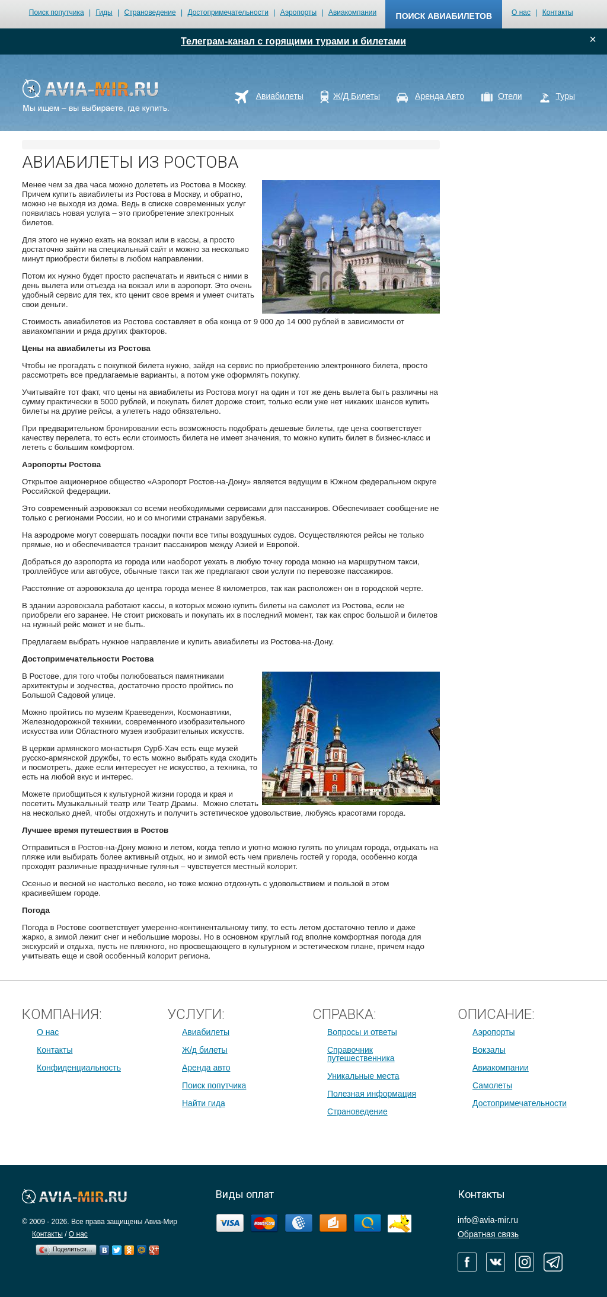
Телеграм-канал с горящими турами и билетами (293, 41)
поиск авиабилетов (444, 16)
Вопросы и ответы (362, 1032)
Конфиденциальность (79, 1067)
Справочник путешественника (361, 1054)
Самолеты (492, 1085)
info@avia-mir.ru (488, 1220)
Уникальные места (363, 1076)
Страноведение (149, 12)
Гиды (104, 12)
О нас (521, 12)
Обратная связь (488, 1234)
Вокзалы (489, 1050)
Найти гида (203, 1103)
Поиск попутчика (56, 12)
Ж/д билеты (205, 1050)
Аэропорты (298, 12)
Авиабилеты (205, 1032)
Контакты (557, 12)
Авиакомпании (352, 12)
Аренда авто (206, 1067)
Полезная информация (371, 1093)
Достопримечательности (227, 12)
